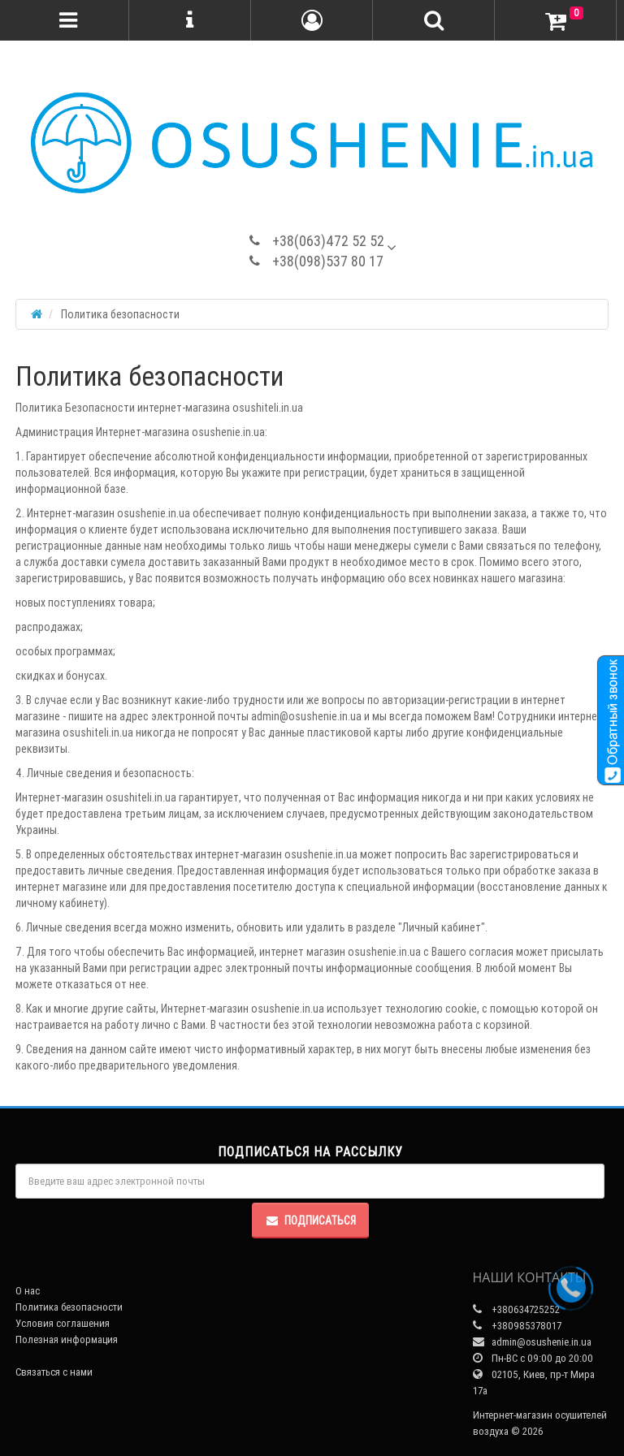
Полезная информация (66, 1339)
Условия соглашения (62, 1323)
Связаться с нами (54, 1372)
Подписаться (310, 1220)
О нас (27, 1291)
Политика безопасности (69, 1307)
